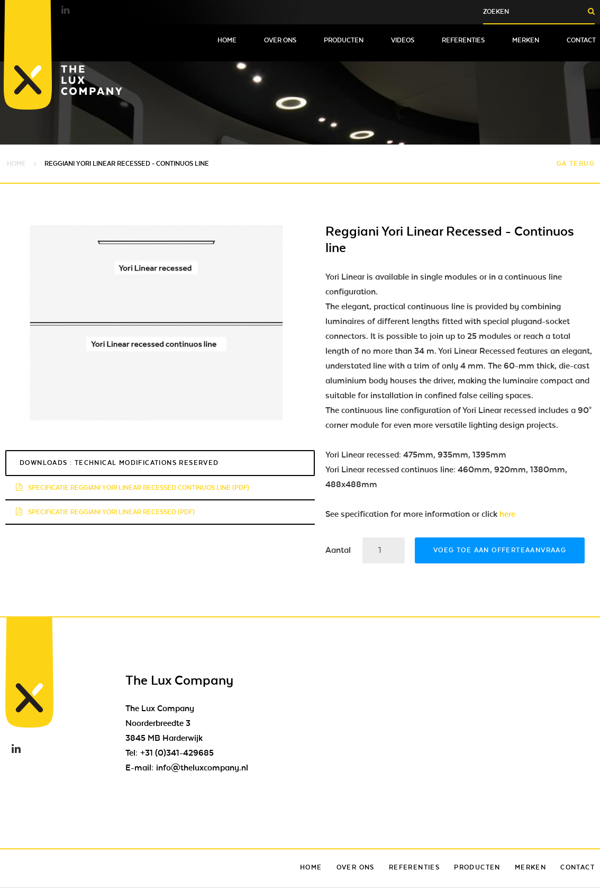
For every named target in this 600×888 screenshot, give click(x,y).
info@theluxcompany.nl (202, 768)
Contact (581, 40)
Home (227, 40)
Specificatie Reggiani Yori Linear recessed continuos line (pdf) (132, 487)
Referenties (463, 40)
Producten (343, 40)
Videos (402, 40)
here (507, 514)
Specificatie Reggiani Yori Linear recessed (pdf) (105, 512)
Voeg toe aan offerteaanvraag (499, 550)
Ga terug (576, 163)
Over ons (280, 40)
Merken (525, 40)
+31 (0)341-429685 (177, 753)
